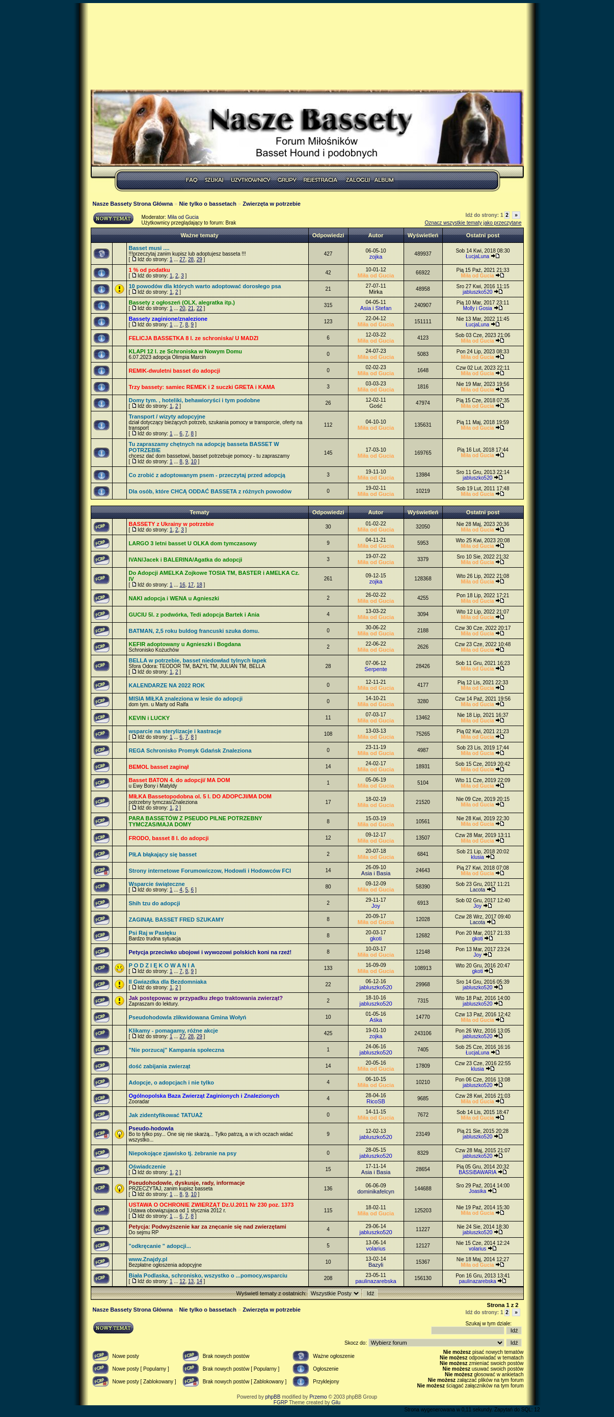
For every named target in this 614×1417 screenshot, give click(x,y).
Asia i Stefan (376, 308)
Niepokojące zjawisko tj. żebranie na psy (183, 1153)
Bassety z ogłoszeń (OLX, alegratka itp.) (182, 302)
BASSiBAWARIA (477, 1172)
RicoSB (375, 1101)
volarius (376, 1248)
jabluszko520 (477, 292)
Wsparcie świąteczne (157, 884)
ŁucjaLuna (477, 256)
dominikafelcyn (375, 1191)
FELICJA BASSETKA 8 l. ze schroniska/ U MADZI (194, 338)
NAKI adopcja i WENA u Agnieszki (174, 598)
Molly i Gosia (477, 308)
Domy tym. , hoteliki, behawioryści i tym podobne (194, 400)
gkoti (376, 938)
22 (199, 308)
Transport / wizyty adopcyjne (167, 416)
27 (182, 259)
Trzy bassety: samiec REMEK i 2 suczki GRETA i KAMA (202, 387)
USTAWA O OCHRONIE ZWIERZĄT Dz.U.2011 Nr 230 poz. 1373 (211, 1205)
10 (194, 461)
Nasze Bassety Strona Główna (133, 204)
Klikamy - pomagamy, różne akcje (173, 1030)
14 (199, 1281)
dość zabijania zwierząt (160, 1066)
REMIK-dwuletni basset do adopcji (175, 371)
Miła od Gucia (183, 217)
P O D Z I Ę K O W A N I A (162, 965)
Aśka (375, 1020)
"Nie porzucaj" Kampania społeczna (177, 1050)
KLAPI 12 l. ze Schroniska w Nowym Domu (186, 351)
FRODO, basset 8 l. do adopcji (169, 838)
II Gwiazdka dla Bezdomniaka (168, 982)
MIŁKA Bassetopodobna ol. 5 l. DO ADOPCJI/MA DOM (200, 796)
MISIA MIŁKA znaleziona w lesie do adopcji (186, 699)
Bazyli (375, 1265)
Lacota (477, 890)
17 (191, 585)
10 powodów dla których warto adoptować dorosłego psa (205, 286)
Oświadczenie (147, 1166)
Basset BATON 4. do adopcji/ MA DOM (179, 780)
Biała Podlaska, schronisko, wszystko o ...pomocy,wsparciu (208, 1275)
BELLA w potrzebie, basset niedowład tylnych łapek (197, 660)
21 (191, 308)
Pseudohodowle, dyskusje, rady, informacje (187, 1183)
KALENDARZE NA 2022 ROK (167, 685)
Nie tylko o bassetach (207, 204)
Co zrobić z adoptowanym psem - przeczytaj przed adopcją (207, 475)
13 (191, 1281)
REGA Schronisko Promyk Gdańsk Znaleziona (190, 750)
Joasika (477, 1191)
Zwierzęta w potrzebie (272, 204)
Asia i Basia (375, 873)
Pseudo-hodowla (151, 1128)
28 (191, 259)
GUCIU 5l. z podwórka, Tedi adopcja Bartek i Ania (194, 615)
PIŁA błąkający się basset (163, 854)
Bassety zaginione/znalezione (168, 319)
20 (182, 308)
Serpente (375, 669)
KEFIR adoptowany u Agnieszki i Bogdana (185, 644)
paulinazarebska (375, 1281)
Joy (375, 906)
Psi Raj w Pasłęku (152, 933)
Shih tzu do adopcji (154, 903)
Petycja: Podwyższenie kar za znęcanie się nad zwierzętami (207, 1227)
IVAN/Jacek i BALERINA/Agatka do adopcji (186, 560)
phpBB (272, 1397)
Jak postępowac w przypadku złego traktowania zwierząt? (206, 998)
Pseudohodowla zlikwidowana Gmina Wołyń (188, 1017)
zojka (376, 257)
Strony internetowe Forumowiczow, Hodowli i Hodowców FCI (210, 871)
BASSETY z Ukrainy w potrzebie (171, 524)
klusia (477, 857)
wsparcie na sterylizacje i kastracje (175, 731)
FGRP (281, 1402)
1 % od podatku (149, 270)
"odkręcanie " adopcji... (160, 1246)
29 (199, 259)
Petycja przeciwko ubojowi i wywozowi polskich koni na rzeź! (210, 952)
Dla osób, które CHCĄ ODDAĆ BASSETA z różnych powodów (210, 491)
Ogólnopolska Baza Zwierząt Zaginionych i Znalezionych (204, 1096)
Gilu (335, 1402)
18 (199, 585)
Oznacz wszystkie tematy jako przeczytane (472, 223)
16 (182, 585)
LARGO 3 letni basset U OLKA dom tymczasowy (193, 543)
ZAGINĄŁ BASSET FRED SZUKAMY (176, 919)
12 (182, 1281)
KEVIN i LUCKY (149, 718)
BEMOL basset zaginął (159, 767)
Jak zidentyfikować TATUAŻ (166, 1115)
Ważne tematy (199, 235)
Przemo (318, 1397)
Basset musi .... (149, 248)
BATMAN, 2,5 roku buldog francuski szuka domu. (194, 631)
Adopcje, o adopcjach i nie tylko (171, 1082)
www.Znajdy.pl (148, 1259)
